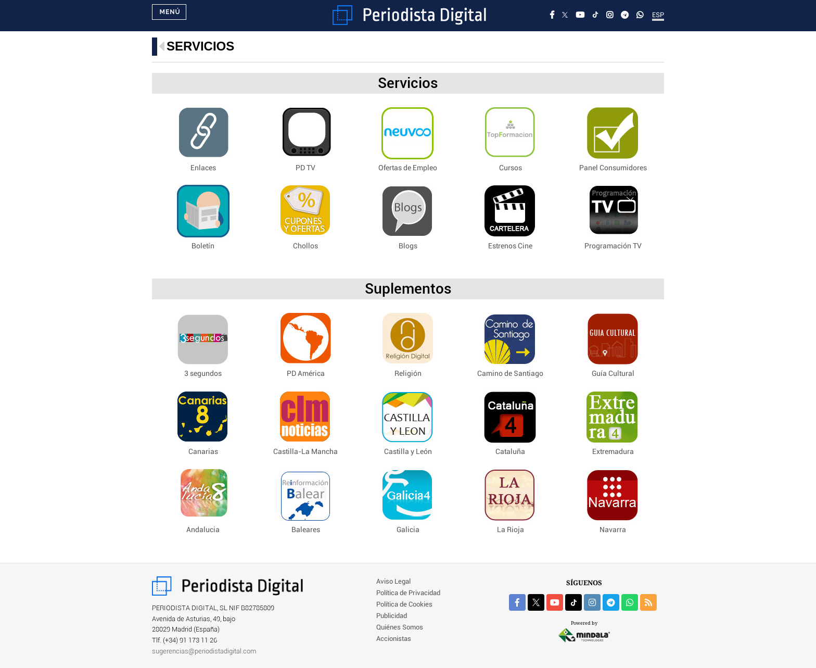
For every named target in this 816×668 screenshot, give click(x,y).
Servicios (200, 46)
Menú (169, 15)
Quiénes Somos (399, 627)
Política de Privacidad (408, 593)
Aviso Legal (393, 581)
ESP (658, 15)
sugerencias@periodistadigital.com (204, 651)
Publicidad (391, 616)
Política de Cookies (404, 604)
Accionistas (393, 639)
